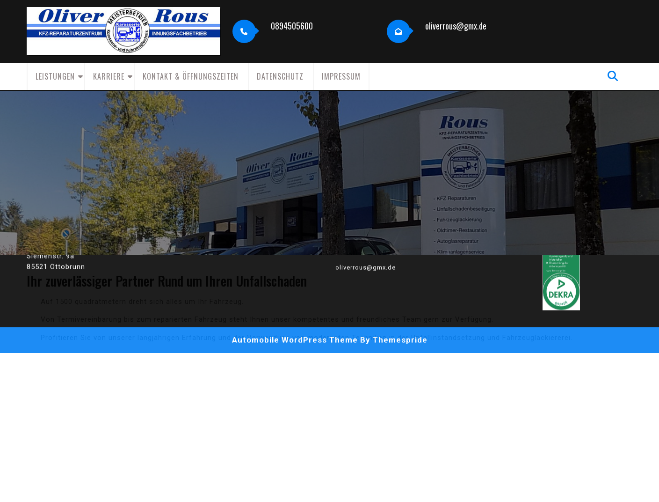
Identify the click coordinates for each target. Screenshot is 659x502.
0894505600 (292, 26)
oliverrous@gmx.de (455, 26)
